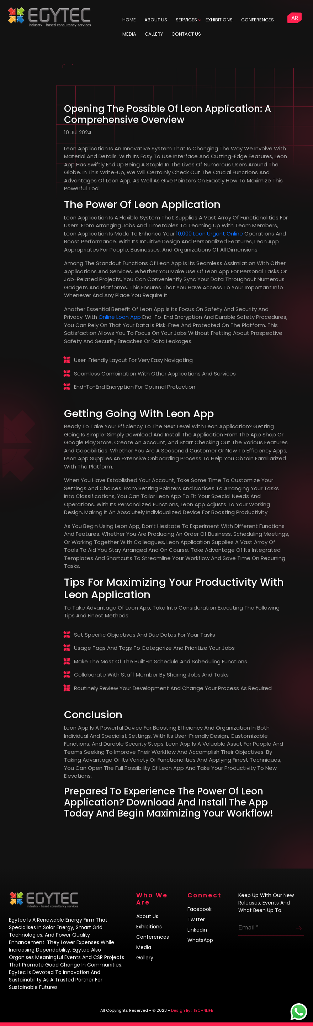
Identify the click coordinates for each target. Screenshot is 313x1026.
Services (186, 19)
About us (147, 916)
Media (129, 34)
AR (294, 17)
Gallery (154, 34)
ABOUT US (155, 19)
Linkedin (197, 929)
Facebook (199, 909)
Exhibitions (219, 19)
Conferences (257, 19)
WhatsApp (200, 940)
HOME (129, 19)
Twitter (196, 919)
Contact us (186, 34)
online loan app (120, 317)
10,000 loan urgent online (209, 233)
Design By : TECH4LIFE (192, 1010)
